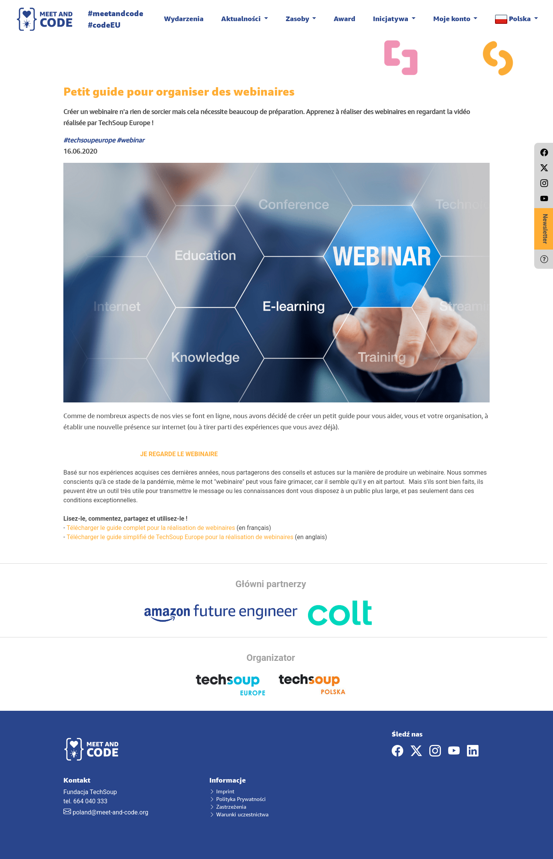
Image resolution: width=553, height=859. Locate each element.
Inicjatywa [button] (391, 18)
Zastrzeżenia (227, 806)
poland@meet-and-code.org (110, 812)
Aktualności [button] (241, 18)
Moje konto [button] (452, 18)
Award (344, 18)
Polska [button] (513, 19)
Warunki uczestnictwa (238, 814)
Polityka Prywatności (237, 799)
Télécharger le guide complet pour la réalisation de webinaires (150, 527)
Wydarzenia (184, 18)
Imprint (221, 791)
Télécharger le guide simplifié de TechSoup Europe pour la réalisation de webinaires (179, 537)
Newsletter (545, 229)
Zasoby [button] (298, 18)
